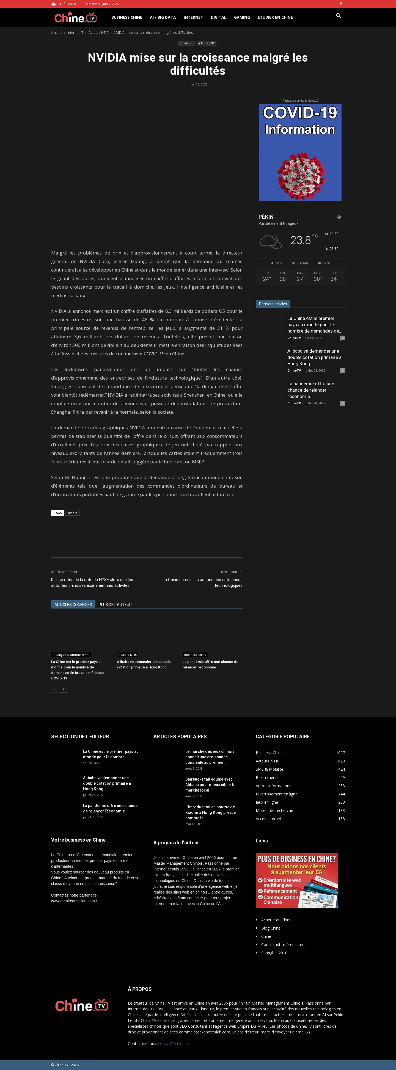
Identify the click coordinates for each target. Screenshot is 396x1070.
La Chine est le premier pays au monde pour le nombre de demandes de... (314, 325)
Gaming (242, 17)
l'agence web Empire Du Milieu (240, 1026)
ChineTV (294, 338)
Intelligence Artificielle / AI (71, 655)
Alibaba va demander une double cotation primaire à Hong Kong (314, 357)
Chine (266, 936)
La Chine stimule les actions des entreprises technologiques (203, 582)
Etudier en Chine (275, 17)
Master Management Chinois (178, 863)
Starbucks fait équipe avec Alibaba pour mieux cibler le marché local (210, 784)
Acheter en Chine (276, 919)
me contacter (192, 898)
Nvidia (72, 513)
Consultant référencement (284, 944)
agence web (218, 886)
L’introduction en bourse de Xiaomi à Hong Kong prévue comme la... (210, 812)
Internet (193, 17)
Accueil (56, 32)
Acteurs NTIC (99, 32)
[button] (338, 16)
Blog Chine (270, 928)
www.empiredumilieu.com (73, 901)
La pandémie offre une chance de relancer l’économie (310, 390)
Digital (218, 17)
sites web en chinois (190, 892)
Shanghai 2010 (274, 952)
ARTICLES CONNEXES (73, 604)
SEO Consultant (193, 1026)
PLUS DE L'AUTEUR (115, 604)
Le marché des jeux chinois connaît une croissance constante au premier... (210, 757)
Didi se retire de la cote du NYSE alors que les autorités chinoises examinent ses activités (92, 582)
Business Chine (126, 17)
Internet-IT (75, 32)
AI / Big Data (163, 17)
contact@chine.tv (173, 1043)
